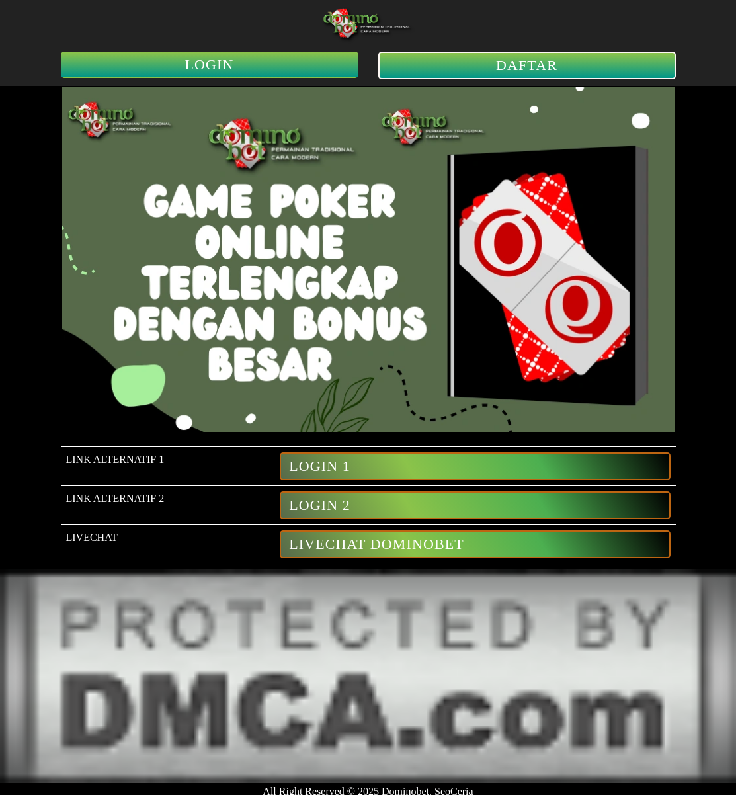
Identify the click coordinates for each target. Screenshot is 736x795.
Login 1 (319, 466)
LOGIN (209, 64)
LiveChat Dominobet (376, 544)
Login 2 (319, 505)
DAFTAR (526, 65)
